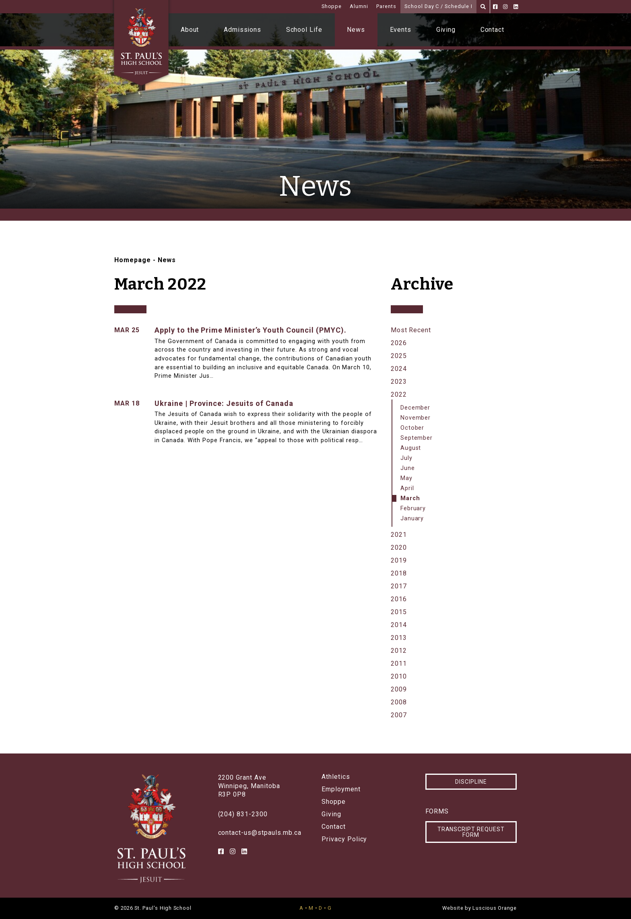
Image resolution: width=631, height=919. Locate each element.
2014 (399, 625)
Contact (492, 29)
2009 (399, 689)
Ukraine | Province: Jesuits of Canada (224, 403)
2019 (399, 560)
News (356, 29)
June (407, 468)
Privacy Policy (344, 839)
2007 (399, 715)
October (412, 427)
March (410, 498)
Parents (386, 6)
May (406, 478)
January (412, 518)
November (415, 417)
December (415, 407)
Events (401, 29)
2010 (399, 676)
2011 (399, 663)
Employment (341, 789)
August (410, 448)
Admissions (243, 29)
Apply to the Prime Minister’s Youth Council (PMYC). (250, 330)
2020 (399, 547)
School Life (304, 29)
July (406, 458)
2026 (399, 343)
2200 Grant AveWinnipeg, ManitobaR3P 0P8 (249, 786)
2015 (399, 612)
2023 (399, 381)
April (407, 488)
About (190, 29)
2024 (399, 369)
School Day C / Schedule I (438, 6)
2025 (399, 356)
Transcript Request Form (471, 832)
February (413, 508)
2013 (399, 638)
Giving (446, 29)
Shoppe (332, 6)
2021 (399, 534)
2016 (399, 599)
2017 (399, 586)
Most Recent (411, 330)
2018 (399, 573)
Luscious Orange (494, 908)
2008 (399, 702)
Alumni (359, 6)
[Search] (483, 6)
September (416, 438)
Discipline (471, 781)
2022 (399, 394)
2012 (399, 650)
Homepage (132, 260)
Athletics (336, 777)
